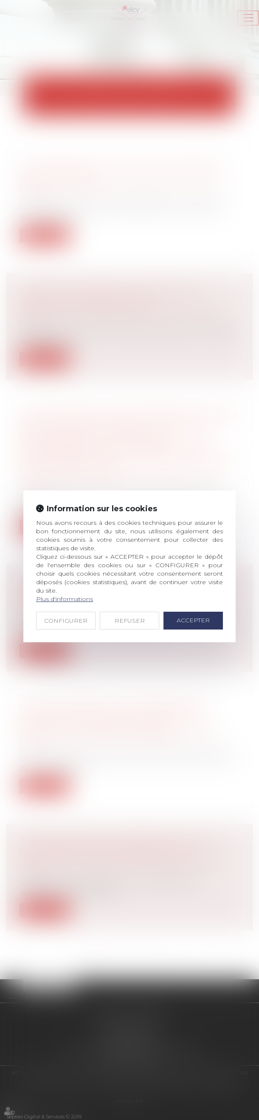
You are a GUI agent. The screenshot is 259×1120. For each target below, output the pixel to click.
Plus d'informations (64, 599)
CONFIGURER (65, 620)
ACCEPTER (193, 620)
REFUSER (130, 620)
